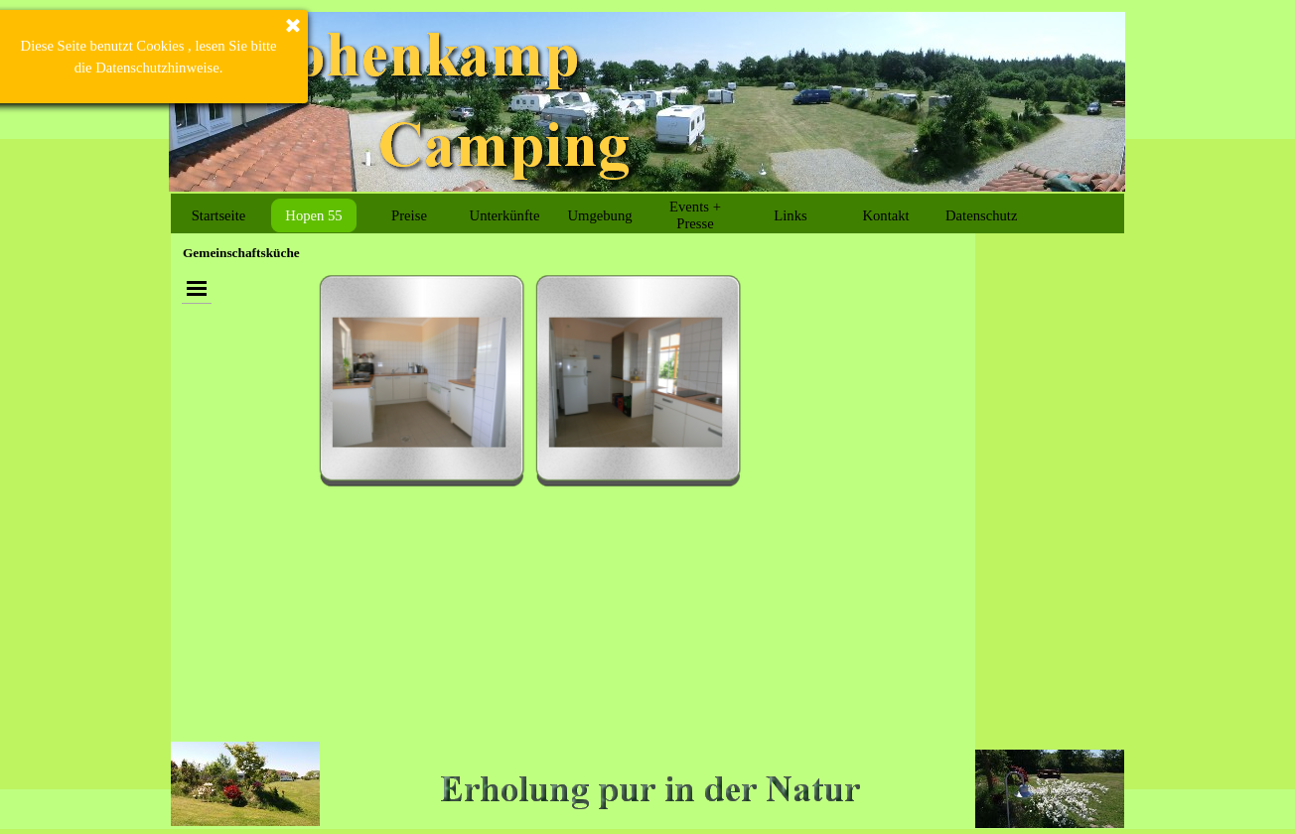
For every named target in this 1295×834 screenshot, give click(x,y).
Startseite (219, 215)
